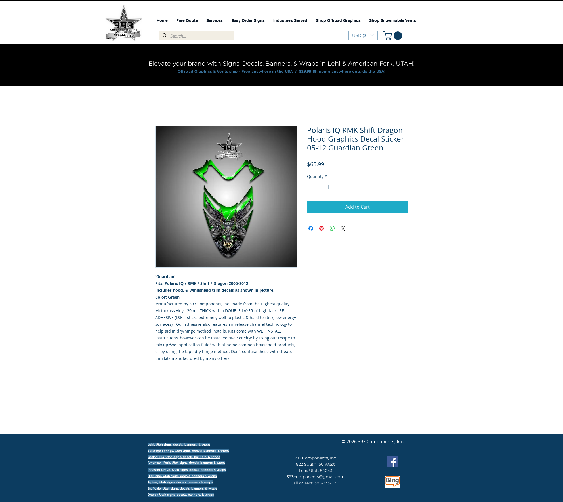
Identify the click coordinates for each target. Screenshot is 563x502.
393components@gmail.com (315, 476)
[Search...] (196, 36)
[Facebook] (392, 461)
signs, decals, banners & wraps (202, 463)
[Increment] (328, 187)
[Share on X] (343, 228)
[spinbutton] (320, 187)
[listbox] (363, 35)
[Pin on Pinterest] (321, 228)
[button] (393, 35)
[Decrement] (311, 187)
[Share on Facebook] (310, 228)
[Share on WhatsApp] (332, 228)
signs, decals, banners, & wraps (206, 451)
